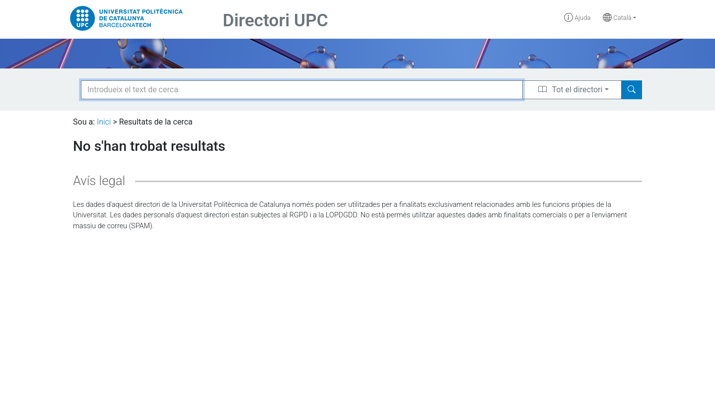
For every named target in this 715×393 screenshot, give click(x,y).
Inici (104, 122)
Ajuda (577, 17)
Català (617, 17)
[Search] (631, 89)
